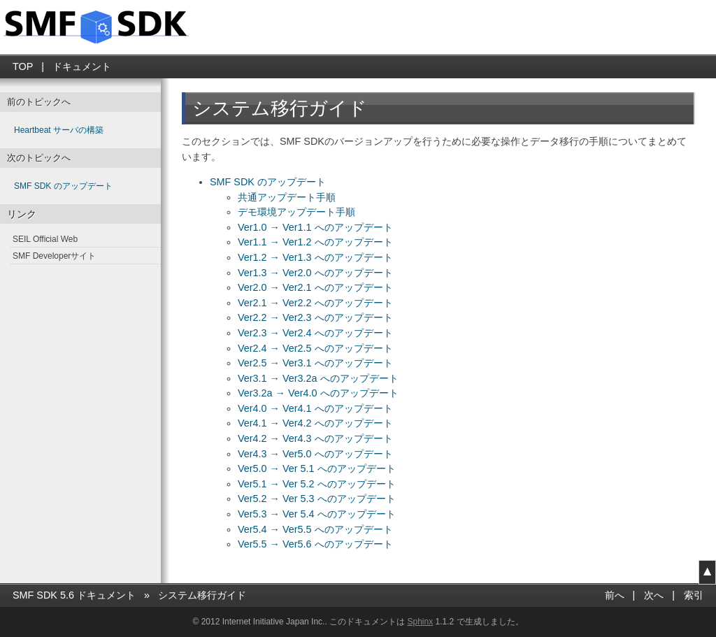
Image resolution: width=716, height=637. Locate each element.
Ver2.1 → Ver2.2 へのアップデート (315, 302)
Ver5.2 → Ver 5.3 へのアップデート (317, 498)
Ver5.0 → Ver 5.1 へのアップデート (317, 468)
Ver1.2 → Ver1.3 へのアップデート (315, 257)
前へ (614, 595)
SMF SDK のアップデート (268, 181)
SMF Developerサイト (54, 256)
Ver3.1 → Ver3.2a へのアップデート (318, 378)
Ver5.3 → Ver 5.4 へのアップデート (317, 514)
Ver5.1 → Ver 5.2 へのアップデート (317, 483)
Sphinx (420, 622)
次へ (654, 595)
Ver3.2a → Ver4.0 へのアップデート (318, 393)
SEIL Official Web (45, 239)
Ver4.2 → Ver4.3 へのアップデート (315, 438)
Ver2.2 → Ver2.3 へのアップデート (315, 317)
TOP (23, 66)
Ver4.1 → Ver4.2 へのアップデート (315, 423)
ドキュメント (81, 66)
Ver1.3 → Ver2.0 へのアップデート (315, 272)
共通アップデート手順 (287, 197)
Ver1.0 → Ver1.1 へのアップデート (315, 227)
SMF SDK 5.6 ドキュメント (74, 595)
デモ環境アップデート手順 (296, 211)
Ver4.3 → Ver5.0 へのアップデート (315, 453)
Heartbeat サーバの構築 (58, 130)
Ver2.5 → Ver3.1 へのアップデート (315, 362)
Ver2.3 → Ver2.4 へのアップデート (315, 332)
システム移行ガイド (202, 595)
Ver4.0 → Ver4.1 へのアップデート (315, 408)
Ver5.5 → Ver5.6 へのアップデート (315, 544)
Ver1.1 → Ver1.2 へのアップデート (315, 242)
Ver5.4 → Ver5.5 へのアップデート (315, 529)
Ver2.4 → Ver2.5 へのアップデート (315, 348)
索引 (693, 595)
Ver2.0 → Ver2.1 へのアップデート (315, 287)
